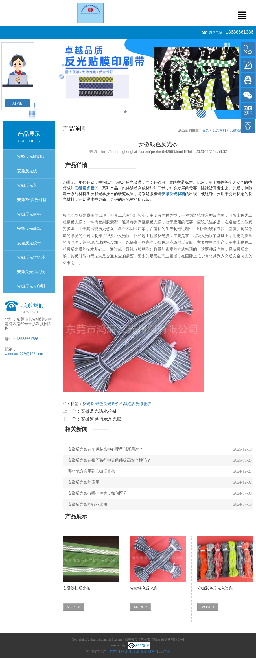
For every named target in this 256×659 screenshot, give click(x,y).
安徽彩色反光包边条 (215, 588)
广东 (113, 651)
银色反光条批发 (138, 404)
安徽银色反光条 (144, 588)
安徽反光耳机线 (31, 272)
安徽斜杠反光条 (76, 588)
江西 (159, 651)
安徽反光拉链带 (31, 257)
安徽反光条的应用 (83, 482)
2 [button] (131, 111)
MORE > (73, 607)
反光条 (88, 404)
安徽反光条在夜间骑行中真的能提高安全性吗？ (109, 460)
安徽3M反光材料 (31, 200)
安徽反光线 (27, 171)
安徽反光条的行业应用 (87, 504)
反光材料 (219, 130)
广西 (166, 651)
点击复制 (131, 639)
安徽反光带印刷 (31, 286)
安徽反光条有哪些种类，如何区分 (97, 493)
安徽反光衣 (27, 185)
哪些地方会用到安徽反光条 (91, 471)
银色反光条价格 (109, 404)
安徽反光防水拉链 (99, 411)
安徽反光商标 (29, 229)
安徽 (143, 651)
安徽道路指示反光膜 (101, 419)
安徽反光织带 (29, 243)
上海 (136, 651)
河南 (151, 651)
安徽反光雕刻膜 (31, 157)
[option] (128, 79)
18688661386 (239, 32)
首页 (205, 130)
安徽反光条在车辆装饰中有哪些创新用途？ (105, 449)
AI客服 (17, 103)
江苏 (120, 651)
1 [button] (125, 111)
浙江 (128, 651)
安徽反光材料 (29, 214)
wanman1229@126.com (24, 354)
